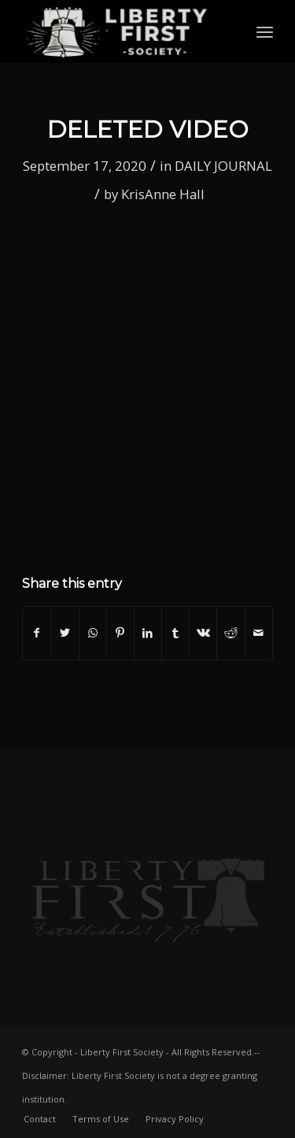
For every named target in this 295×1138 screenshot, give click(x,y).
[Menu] (264, 31)
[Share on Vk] (203, 633)
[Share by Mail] (258, 633)
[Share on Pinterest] (120, 633)
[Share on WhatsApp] (92, 633)
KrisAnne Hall (163, 194)
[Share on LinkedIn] (148, 633)
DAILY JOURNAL (223, 166)
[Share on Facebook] (36, 633)
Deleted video (148, 129)
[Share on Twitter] (64, 633)
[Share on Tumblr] (175, 633)
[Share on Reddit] (230, 633)
